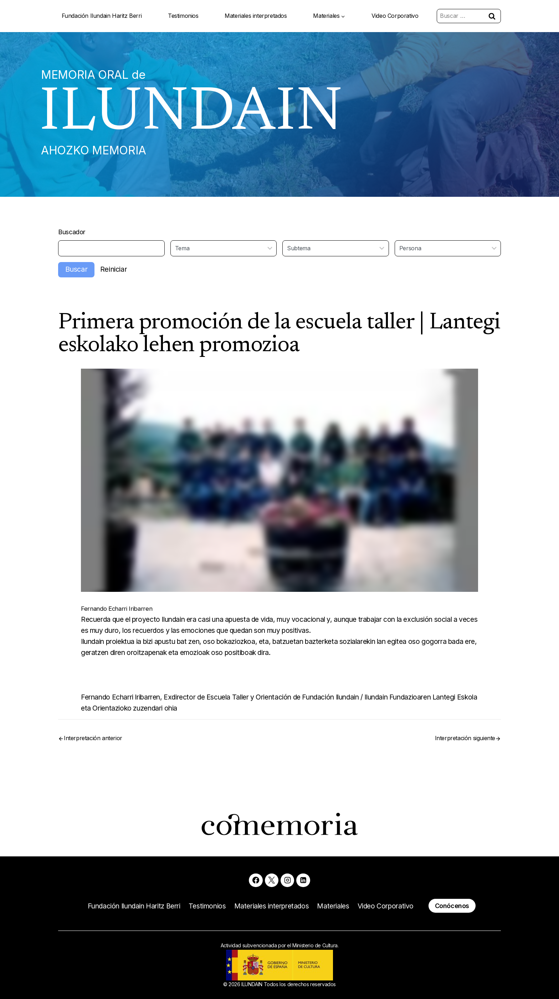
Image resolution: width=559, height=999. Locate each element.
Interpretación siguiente (465, 746)
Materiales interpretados (256, 15)
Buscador (73, 236)
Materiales (338, 905)
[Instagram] (288, 879)
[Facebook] (255, 879)
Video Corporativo (394, 15)
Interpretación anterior (93, 746)
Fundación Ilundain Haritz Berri (102, 15)
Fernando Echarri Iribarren (123, 614)
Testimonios (183, 15)
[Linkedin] (304, 879)
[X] (271, 879)
